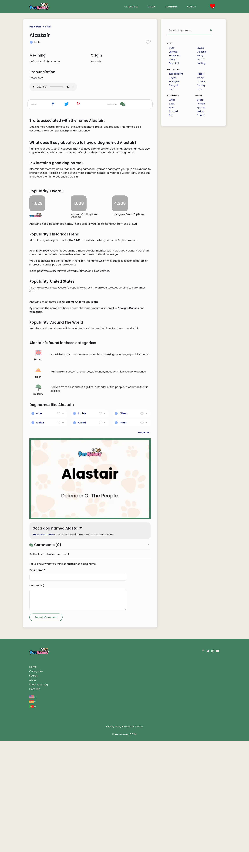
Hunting (201, 63)
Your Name (37, 758)
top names (171, 6)
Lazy (171, 89)
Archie (82, 601)
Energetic (174, 85)
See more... (144, 620)
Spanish (201, 107)
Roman (201, 103)
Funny (172, 59)
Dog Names (35, 26)
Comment (36, 773)
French (201, 115)
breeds (152, 6)
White (172, 99)
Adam (123, 610)
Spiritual (173, 51)
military (38, 578)
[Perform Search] (211, 30)
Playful (172, 77)
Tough (200, 77)
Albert (124, 601)
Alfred (82, 610)
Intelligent (174, 81)
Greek (200, 99)
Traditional (175, 55)
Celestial (201, 51)
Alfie (39, 601)
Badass (201, 59)
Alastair (47, 26)
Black (172, 103)
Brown (172, 107)
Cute (171, 48)
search (191, 6)
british (38, 543)
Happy (200, 73)
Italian (200, 111)
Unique (201, 48)
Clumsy (201, 85)
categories (131, 6)
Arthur (40, 610)
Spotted (173, 111)
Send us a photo (43, 722)
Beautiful (174, 63)
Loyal (199, 89)
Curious (201, 81)
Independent (176, 73)
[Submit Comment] (46, 805)
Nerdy (200, 55)
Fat (170, 115)
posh (38, 560)
